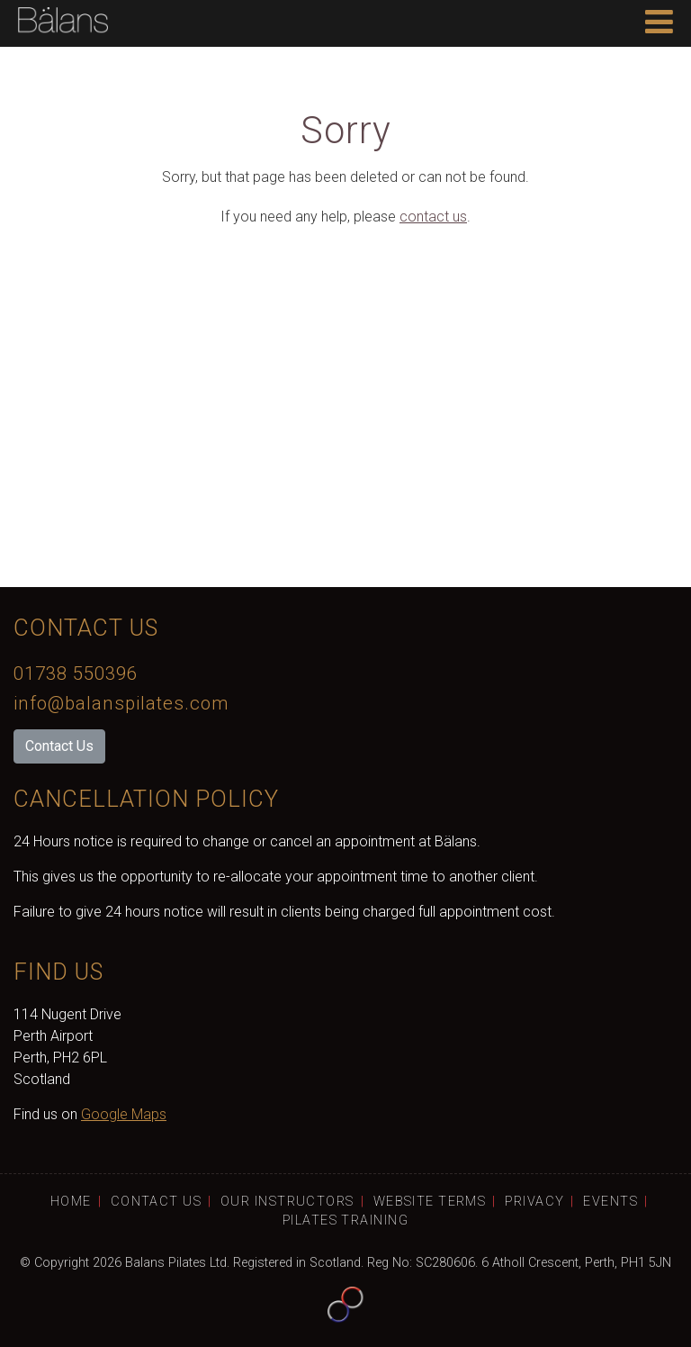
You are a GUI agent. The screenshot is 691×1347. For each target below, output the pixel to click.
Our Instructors (287, 1201)
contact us (433, 216)
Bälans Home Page (63, 23)
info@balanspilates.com (121, 703)
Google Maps (123, 1114)
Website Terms (430, 1201)
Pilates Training (345, 1220)
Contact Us (59, 746)
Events (610, 1201)
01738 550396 (75, 673)
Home (71, 1201)
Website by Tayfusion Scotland (345, 1305)
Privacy (534, 1201)
